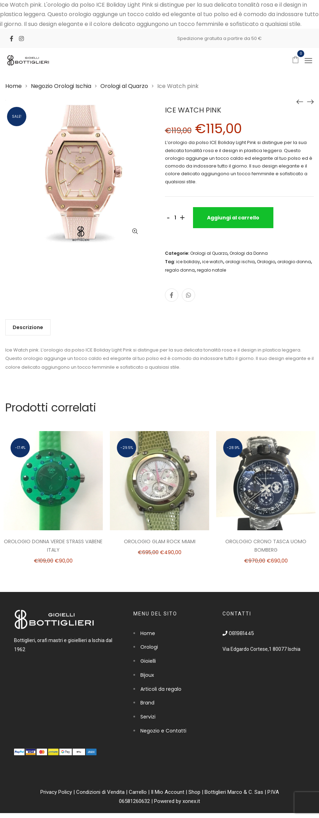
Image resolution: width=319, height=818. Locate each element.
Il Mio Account (167, 792)
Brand (147, 702)
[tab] (28, 327)
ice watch (212, 262)
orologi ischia (240, 262)
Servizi (147, 716)
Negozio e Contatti (163, 730)
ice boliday (188, 262)
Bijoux (147, 675)
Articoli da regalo (160, 689)
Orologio (266, 262)
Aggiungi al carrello (233, 217)
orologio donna (294, 262)
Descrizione (28, 327)
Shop (194, 792)
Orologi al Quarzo (124, 86)
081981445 (238, 633)
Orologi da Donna (249, 253)
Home (13, 86)
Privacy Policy (56, 792)
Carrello (138, 792)
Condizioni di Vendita (100, 792)
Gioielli (148, 660)
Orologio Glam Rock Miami (159, 541)
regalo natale (211, 270)
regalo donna (180, 270)
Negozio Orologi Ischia (61, 86)
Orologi (149, 646)
